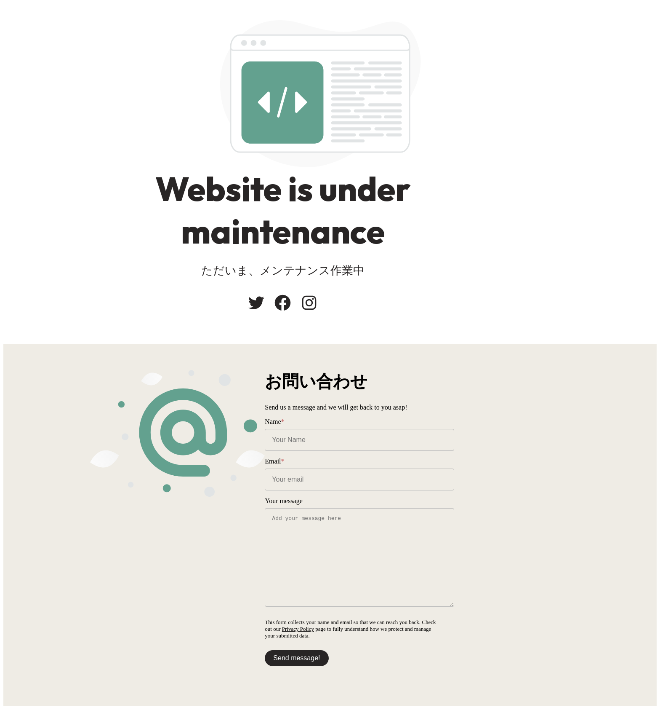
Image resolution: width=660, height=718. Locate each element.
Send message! (361, 659)
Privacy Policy (535, 630)
